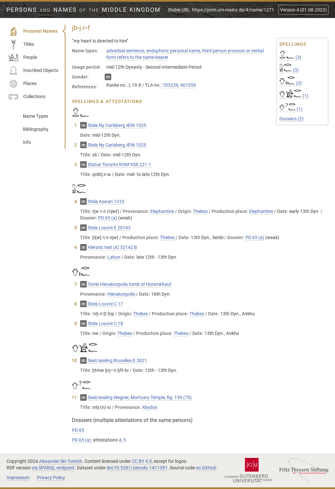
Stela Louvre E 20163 (109, 227)
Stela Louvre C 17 (105, 303)
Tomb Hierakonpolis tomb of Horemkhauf (129, 284)
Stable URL (221, 9)
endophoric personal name (173, 50)
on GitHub (206, 467)
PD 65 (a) (107, 217)
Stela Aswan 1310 (106, 201)
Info (27, 142)
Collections (27, 97)
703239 (170, 85)
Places (23, 84)
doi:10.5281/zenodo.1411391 (137, 467)
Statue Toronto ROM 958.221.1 (119, 164)
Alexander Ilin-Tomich (60, 461)
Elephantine (162, 211)
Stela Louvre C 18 (105, 323)
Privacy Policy (51, 477)
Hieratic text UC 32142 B (112, 247)
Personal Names (33, 31)
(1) (294, 95)
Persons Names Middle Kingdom (84, 10)
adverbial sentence (125, 50)
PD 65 (78, 430)
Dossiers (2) (291, 118)
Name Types (35, 116)
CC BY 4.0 (142, 461)
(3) (290, 57)
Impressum (18, 477)
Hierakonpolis (121, 294)
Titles (21, 44)
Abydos (149, 407)
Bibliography (35, 129)
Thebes (200, 211)
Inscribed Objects (33, 71)
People (23, 57)
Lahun (113, 257)
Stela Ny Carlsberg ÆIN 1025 (117, 125)
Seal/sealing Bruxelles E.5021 (117, 360)
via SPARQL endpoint (53, 467)
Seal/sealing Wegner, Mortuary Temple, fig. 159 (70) (140, 397)
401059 (188, 85)
